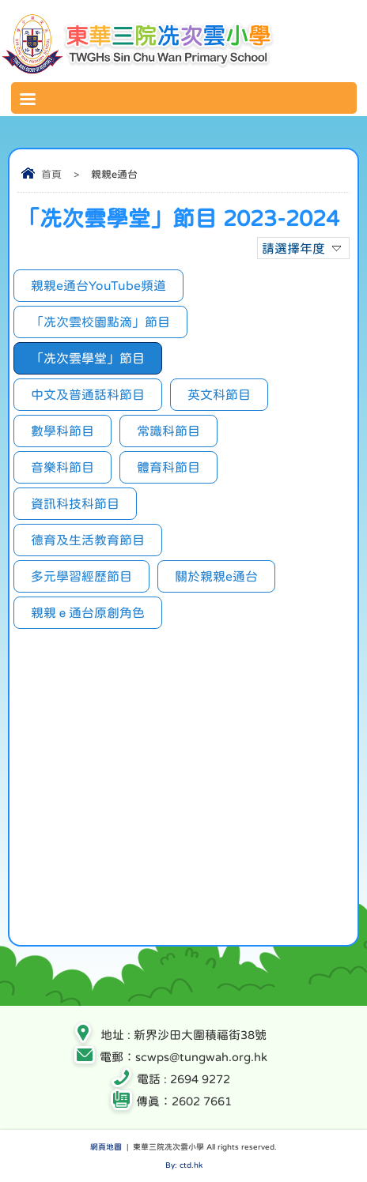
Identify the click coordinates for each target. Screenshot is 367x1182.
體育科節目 (168, 467)
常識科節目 (168, 430)
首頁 (51, 174)
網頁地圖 (106, 1146)
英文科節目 (219, 394)
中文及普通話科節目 (88, 394)
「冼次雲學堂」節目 (88, 358)
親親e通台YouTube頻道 (98, 285)
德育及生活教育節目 (88, 539)
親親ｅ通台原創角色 (88, 612)
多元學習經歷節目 (81, 576)
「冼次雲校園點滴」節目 (100, 321)
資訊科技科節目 (75, 503)
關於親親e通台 (216, 576)
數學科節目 (62, 430)
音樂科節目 (62, 467)
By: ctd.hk (183, 1165)
